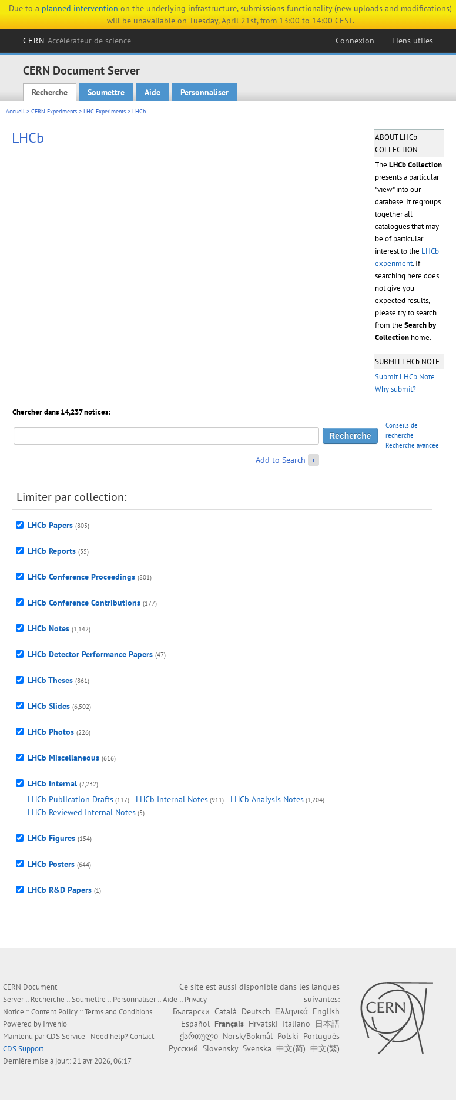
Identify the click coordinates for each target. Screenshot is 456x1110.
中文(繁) (325, 1048)
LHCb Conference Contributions (84, 602)
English (326, 1011)
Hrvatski (263, 1023)
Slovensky (220, 1048)
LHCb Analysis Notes (267, 799)
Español (195, 1023)
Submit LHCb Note (405, 377)
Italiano (296, 1023)
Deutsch (256, 1011)
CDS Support (23, 1049)
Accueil (15, 111)
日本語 (327, 1023)
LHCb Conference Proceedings (81, 576)
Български (191, 1011)
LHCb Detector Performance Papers (90, 654)
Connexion (355, 40)
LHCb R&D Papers (60, 889)
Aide (152, 92)
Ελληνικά (291, 1011)
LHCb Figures (51, 838)
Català (225, 1011)
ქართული (199, 1036)
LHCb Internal (52, 783)
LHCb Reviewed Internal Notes (82, 812)
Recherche (50, 92)
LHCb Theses (50, 680)
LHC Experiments (104, 111)
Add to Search (281, 460)
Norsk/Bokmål (248, 1036)
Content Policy (54, 1012)
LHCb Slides (49, 706)
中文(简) (291, 1048)
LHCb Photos (51, 731)
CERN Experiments (54, 111)
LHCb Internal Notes (172, 799)
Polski (288, 1036)
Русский (183, 1048)
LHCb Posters (51, 864)
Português (321, 1036)
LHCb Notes (48, 628)
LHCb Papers (50, 525)
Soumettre (106, 92)
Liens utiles (412, 40)
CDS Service (65, 1036)
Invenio (55, 1024)
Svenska (257, 1048)
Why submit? (395, 389)
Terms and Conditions (118, 1012)
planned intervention (80, 8)
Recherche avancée (412, 445)
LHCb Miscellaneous (63, 757)
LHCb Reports (52, 551)
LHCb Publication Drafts (70, 799)
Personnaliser (204, 92)
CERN (77, 40)
